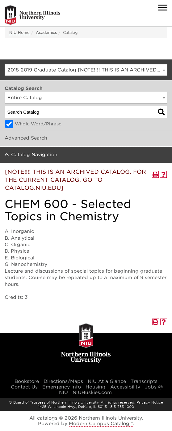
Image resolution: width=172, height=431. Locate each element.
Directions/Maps (63, 381)
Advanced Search (26, 138)
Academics (46, 32)
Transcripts (144, 381)
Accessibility (125, 387)
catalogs (47, 418)
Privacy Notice (149, 402)
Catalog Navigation (34, 154)
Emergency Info (61, 387)
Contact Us (24, 387)
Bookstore (27, 381)
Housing (96, 387)
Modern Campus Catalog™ (101, 423)
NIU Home (19, 32)
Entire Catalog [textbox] (24, 97)
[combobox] (86, 70)
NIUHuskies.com (92, 392)
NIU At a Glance (107, 381)
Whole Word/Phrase (38, 123)
